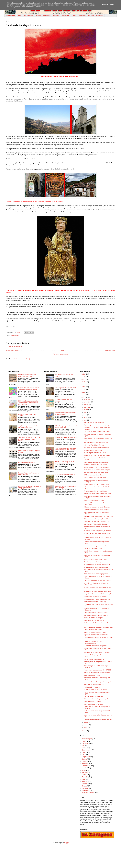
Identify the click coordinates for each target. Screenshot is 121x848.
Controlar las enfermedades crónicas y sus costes (98, 516)
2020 (84, 389)
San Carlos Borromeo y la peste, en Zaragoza (97, 455)
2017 (84, 397)
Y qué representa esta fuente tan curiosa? (96, 635)
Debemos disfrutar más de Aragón (94, 422)
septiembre (87, 407)
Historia (84, 768)
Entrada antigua (110, 350)
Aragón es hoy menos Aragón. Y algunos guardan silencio (27, 426)
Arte (83, 745)
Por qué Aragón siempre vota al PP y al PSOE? (98, 670)
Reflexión (85, 777)
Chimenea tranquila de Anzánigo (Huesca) (96, 574)
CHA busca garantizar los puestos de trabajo (97, 431)
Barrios (84, 748)
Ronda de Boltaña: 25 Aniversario (93, 696)
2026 (84, 374)
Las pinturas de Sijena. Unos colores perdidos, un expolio (65, 413)
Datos (83, 754)
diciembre (87, 399)
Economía (85, 761)
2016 (84, 731)
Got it (112, 5)
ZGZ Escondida (28, 15)
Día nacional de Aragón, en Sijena (94, 659)
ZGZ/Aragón (82, 15)
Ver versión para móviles (60, 354)
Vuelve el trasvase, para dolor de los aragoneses (98, 719)
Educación (85, 763)
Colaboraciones (86, 750)
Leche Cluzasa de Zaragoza (26, 462)
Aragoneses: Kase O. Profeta (92, 701)
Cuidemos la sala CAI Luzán (92, 675)
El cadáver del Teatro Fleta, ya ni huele (95, 596)
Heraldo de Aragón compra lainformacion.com (97, 672)
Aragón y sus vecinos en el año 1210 (94, 620)
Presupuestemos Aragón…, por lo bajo (95, 601)
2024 (84, 379)
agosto (86, 410)
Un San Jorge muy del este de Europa (95, 453)
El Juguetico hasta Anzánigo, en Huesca (95, 689)
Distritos (84, 759)
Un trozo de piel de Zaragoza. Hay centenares (97, 531)
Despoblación (86, 757)
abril (85, 420)
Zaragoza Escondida (88, 793)
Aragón (74, 15)
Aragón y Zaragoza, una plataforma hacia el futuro (98, 627)
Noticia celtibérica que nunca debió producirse (97, 493)
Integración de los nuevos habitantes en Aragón (98, 594)
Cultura (84, 752)
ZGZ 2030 (91, 15)
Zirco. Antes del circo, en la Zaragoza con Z (96, 484)
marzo (86, 722)
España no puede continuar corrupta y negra (97, 425)
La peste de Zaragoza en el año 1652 (66, 437)
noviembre (87, 402)
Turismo (17, 335)
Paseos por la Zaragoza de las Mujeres (95, 464)
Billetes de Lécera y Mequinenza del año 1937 (97, 599)
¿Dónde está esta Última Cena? (93, 548)
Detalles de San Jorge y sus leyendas (95, 632)
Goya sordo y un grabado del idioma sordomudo (98, 591)
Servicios (84, 781)
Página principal (10, 15)
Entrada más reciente (12, 350)
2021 (84, 387)
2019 (84, 392)
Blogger (66, 842)
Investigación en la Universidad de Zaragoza (97, 470)
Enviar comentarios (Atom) (22, 359)
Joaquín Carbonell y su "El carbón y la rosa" (96, 467)
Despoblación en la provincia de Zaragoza (96, 559)
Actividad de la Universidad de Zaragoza (95, 524)
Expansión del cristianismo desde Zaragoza (96, 509)
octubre (86, 404)
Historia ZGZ (47, 15)
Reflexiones (65, 15)
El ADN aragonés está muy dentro (94, 475)
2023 (84, 382)
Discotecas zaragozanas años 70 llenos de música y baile (28, 375)
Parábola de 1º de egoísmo (92, 687)
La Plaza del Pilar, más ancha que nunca (96, 567)
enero (86, 727)
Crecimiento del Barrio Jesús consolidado (96, 462)
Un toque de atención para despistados (95, 491)
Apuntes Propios (87, 739)
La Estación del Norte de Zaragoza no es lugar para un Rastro (29, 487)
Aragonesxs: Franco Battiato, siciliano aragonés (98, 682)
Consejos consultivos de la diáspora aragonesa (97, 580)
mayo (86, 417)
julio (85, 412)
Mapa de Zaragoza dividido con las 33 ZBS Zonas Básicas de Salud (28, 388)
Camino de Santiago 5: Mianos (93, 629)
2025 (84, 376)
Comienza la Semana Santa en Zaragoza (96, 612)
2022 (84, 384)
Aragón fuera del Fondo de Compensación (96, 521)
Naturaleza (85, 772)
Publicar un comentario (15, 347)
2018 (84, 394)
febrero (86, 725)
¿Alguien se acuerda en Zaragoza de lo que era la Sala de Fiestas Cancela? (29, 439)
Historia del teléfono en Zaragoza (93, 618)
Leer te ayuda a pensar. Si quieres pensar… (97, 472)
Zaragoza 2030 (86, 790)
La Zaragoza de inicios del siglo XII (65, 474)
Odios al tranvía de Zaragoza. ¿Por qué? (96, 519)
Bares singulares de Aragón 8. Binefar (66, 388)
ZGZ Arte (38, 15)
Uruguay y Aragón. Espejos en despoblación (97, 564)
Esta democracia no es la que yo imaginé (96, 699)
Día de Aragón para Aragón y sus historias (96, 442)
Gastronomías (86, 766)
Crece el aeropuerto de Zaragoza (93, 704)
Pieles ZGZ (56, 15)
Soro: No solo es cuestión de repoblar (95, 477)
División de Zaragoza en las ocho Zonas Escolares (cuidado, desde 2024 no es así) (28, 402)
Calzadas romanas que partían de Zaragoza (97, 507)
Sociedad (85, 783)
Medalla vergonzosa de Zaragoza (93, 562)
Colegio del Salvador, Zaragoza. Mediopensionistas (93, 642)
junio (85, 415)
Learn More (104, 5)
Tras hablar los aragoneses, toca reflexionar (96, 447)
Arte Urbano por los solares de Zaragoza (96, 615)
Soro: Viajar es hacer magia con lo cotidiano (97, 652)
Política (84, 775)
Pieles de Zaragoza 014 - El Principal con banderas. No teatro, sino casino (65, 448)
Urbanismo (85, 788)
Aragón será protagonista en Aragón (94, 500)
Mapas (19, 15)
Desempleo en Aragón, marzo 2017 (94, 684)
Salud (83, 779)
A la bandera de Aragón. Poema (93, 450)
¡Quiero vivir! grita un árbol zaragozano (95, 645)
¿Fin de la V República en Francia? (94, 445)
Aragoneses (99, 15)
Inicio (62, 350)
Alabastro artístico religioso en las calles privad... (98, 546)
